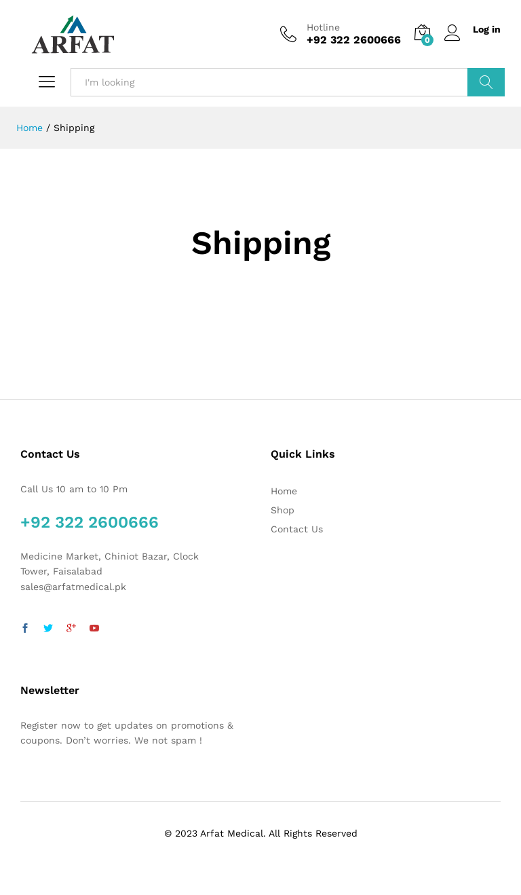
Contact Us (297, 529)
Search (486, 82)
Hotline (323, 27)
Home (284, 491)
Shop (282, 510)
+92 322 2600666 (89, 522)
